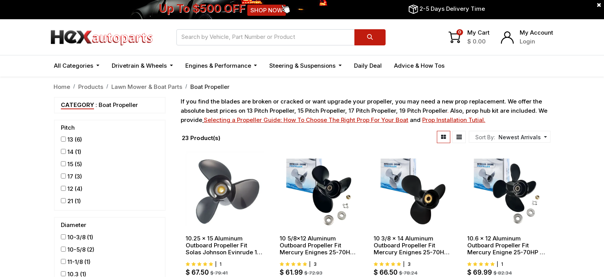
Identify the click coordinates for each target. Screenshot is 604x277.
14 (70, 151)
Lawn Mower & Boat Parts (146, 86)
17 (70, 176)
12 (70, 188)
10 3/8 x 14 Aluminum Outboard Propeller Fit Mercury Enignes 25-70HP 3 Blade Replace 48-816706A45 (411, 245)
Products (90, 86)
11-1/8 (75, 261)
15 (70, 164)
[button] (522, 137)
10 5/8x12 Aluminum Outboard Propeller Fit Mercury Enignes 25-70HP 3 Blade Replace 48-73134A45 (317, 245)
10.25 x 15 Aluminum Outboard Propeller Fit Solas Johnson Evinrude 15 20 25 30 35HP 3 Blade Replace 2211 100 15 (223, 245)
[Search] (370, 37)
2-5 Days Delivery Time (452, 8)
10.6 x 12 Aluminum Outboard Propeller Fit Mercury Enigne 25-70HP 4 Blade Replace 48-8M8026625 (505, 245)
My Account (536, 32)
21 (70, 201)
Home (62, 86)
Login (527, 41)
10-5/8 (76, 249)
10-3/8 (76, 237)
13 (70, 139)
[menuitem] (368, 66)
